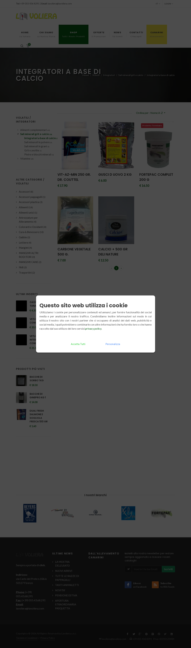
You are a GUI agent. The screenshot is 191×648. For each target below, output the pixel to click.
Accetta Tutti (78, 344)
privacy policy (93, 328)
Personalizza (113, 344)
